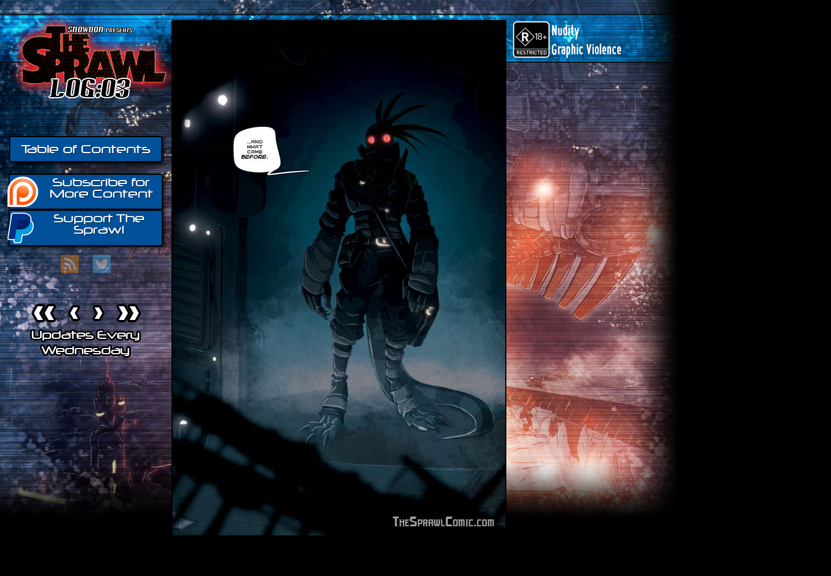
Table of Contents (85, 149)
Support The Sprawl (77, 227)
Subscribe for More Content (81, 191)
